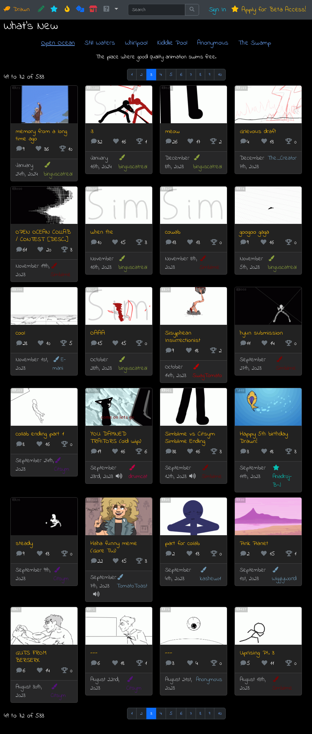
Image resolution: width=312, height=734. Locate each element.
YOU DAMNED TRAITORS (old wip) (115, 438)
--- (94, 653)
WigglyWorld (284, 575)
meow (172, 131)
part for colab (182, 543)
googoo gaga (254, 232)
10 (220, 74)
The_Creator (282, 158)
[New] (54, 9)
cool (20, 333)
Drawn (17, 9)
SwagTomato (207, 372)
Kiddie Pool (172, 43)
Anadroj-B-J (282, 477)
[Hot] (67, 9)
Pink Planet (254, 543)
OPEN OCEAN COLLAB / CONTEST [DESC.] (43, 236)
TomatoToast (132, 582)
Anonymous (212, 43)
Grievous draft (258, 131)
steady (24, 543)
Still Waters (100, 43)
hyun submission (261, 333)
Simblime (61, 271)
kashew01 (210, 575)
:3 (91, 131)
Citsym (61, 465)
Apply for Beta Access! (268, 9)
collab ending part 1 (40, 434)
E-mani (59, 364)
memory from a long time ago (41, 135)
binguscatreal (58, 170)
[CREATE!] (41, 9)
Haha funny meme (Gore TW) (113, 547)
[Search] (156, 10)
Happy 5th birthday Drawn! (264, 438)
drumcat (138, 473)
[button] (110, 9)
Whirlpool (136, 43)
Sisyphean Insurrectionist (183, 337)
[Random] (80, 9)
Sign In (217, 9)
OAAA (97, 333)
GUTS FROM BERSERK (31, 657)
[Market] (93, 9)
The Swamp (254, 43)
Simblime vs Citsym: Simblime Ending (190, 438)
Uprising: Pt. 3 (257, 653)
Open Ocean (58, 43)
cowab (172, 232)
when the (101, 232)
